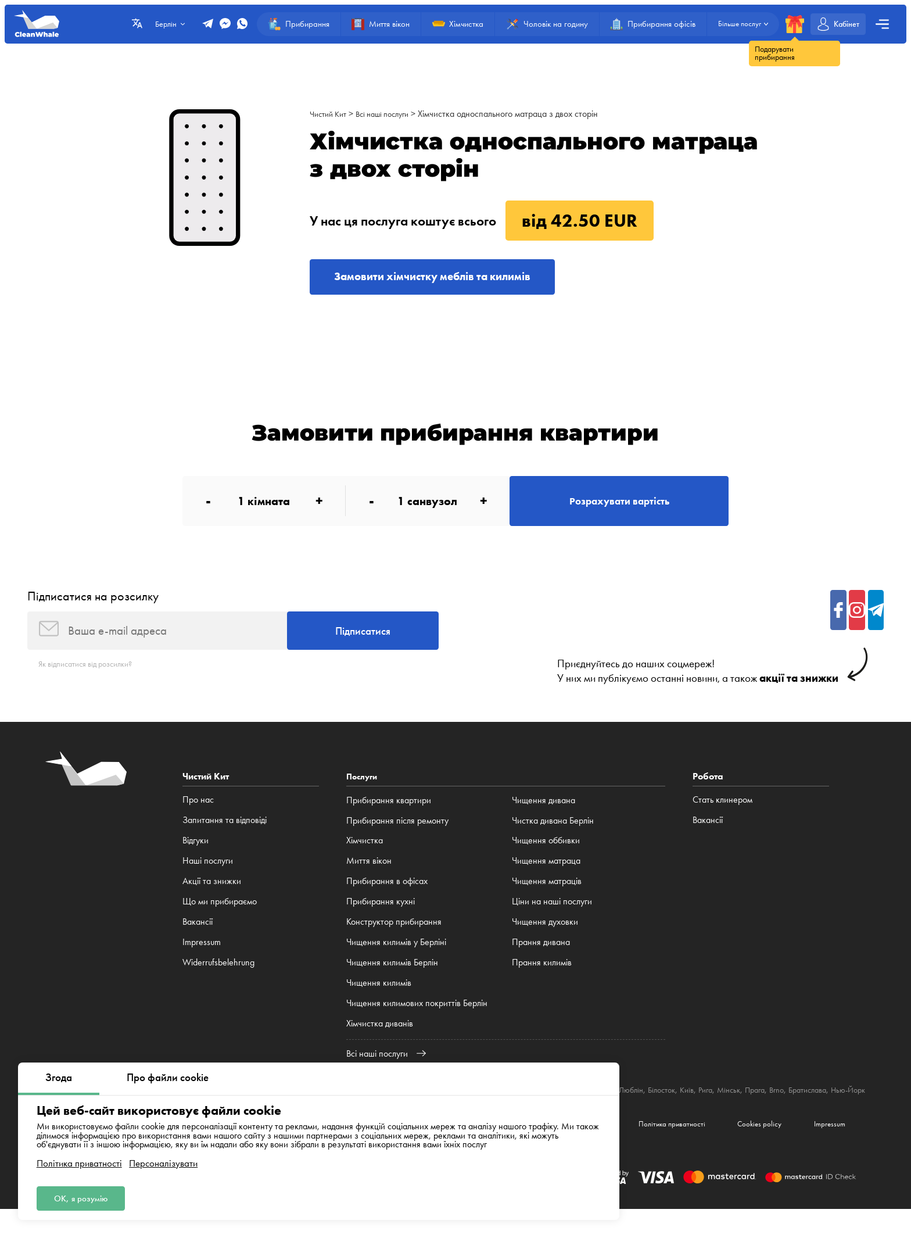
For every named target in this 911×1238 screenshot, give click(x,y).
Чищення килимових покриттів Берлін (416, 1018)
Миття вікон (369, 876)
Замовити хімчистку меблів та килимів (451, 279)
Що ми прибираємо (219, 916)
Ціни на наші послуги (552, 916)
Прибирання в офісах (387, 896)
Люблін (671, 1105)
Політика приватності (79, 1160)
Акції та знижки (211, 896)
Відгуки (195, 856)
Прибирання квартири (388, 815)
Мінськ (780, 1105)
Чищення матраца (546, 876)
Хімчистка (364, 856)
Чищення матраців (547, 896)
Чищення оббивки (546, 856)
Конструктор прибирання (394, 937)
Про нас (198, 815)
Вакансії (197, 937)
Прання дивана (541, 957)
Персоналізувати (163, 1160)
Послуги (363, 792)
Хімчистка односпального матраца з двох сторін (522, 113)
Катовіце (637, 1105)
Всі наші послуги (392, 113)
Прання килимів (542, 977)
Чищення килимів (378, 998)
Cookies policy (748, 1151)
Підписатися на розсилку (93, 606)
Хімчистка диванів (379, 1038)
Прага (809, 1105)
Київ (733, 1105)
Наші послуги (207, 876)
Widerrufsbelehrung (218, 977)
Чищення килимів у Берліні (396, 957)
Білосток (705, 1105)
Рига (754, 1105)
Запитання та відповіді (224, 836)
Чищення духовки (545, 937)
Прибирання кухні (380, 916)
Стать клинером (722, 815)
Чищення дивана (543, 815)
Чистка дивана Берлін (553, 836)
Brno (834, 1105)
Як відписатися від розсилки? (92, 679)
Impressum (201, 957)
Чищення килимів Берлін (392, 977)
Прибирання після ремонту (397, 836)
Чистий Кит (331, 113)
